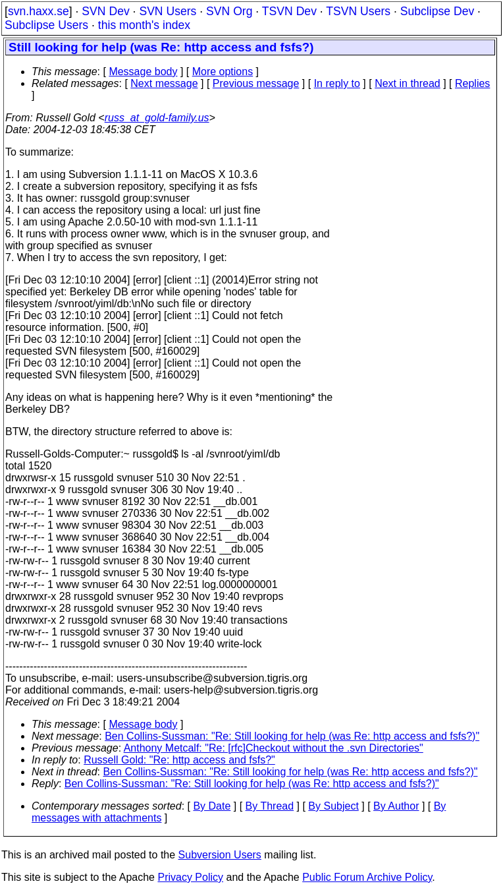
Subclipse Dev (437, 11)
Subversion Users (219, 854)
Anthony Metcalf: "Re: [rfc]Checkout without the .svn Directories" (273, 748)
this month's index (144, 25)
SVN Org (229, 11)
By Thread (270, 806)
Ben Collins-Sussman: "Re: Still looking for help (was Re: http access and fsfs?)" (292, 736)
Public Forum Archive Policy (367, 877)
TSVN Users (358, 11)
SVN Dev (105, 11)
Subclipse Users (46, 25)
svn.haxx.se (38, 11)
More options (222, 71)
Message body (143, 71)
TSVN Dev (289, 11)
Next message (164, 83)
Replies (472, 83)
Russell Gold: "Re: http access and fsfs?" (179, 759)
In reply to (337, 83)
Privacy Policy (190, 877)
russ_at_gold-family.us (157, 117)
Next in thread (407, 83)
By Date (211, 806)
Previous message (256, 83)
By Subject (333, 806)
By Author (396, 806)
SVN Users (167, 11)
